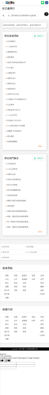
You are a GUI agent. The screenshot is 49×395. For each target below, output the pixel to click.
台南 (24, 283)
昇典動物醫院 (12, 141)
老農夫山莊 (11, 174)
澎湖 (42, 275)
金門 (42, 279)
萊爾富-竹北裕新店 (14, 131)
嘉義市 (24, 275)
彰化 (15, 283)
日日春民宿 (11, 164)
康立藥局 (10, 136)
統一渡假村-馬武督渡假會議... (18, 222)
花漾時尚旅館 (12, 195)
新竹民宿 (6, 257)
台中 (15, 279)
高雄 (24, 286)
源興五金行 (11, 78)
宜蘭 (7, 298)
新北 (7, 283)
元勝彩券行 (11, 73)
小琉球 (42, 294)
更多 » (40, 146)
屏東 (24, 290)
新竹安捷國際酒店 (14, 190)
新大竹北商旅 (12, 185)
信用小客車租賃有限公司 (16, 62)
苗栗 (15, 275)
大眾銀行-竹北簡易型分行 (16, 99)
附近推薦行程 (36, 25)
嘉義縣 (24, 279)
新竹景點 (30, 247)
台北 (7, 279)
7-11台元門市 (12, 115)
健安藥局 (10, 57)
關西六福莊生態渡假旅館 (16, 201)
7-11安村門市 (12, 46)
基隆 (7, 275)
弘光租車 (10, 105)
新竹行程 (6, 252)
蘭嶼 (42, 286)
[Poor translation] (7, 360)
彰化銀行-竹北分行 (14, 120)
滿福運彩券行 (12, 52)
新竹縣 (6, 294)
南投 (15, 286)
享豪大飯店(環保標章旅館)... (17, 211)
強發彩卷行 (11, 89)
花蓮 (33, 275)
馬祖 (42, 283)
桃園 (7, 286)
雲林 (15, 290)
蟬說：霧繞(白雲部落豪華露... (18, 227)
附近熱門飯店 (23, 25)
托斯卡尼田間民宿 (14, 179)
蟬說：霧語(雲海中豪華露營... (18, 216)
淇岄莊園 (10, 206)
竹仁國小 (10, 68)
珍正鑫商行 (11, 41)
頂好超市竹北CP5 (13, 110)
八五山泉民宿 (12, 169)
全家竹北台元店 (13, 94)
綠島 (42, 290)
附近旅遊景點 (10, 25)
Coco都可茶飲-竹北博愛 (16, 126)
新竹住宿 (6, 247)
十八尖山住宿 (32, 252)
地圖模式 (40, 36)
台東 (33, 279)
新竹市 (6, 290)
